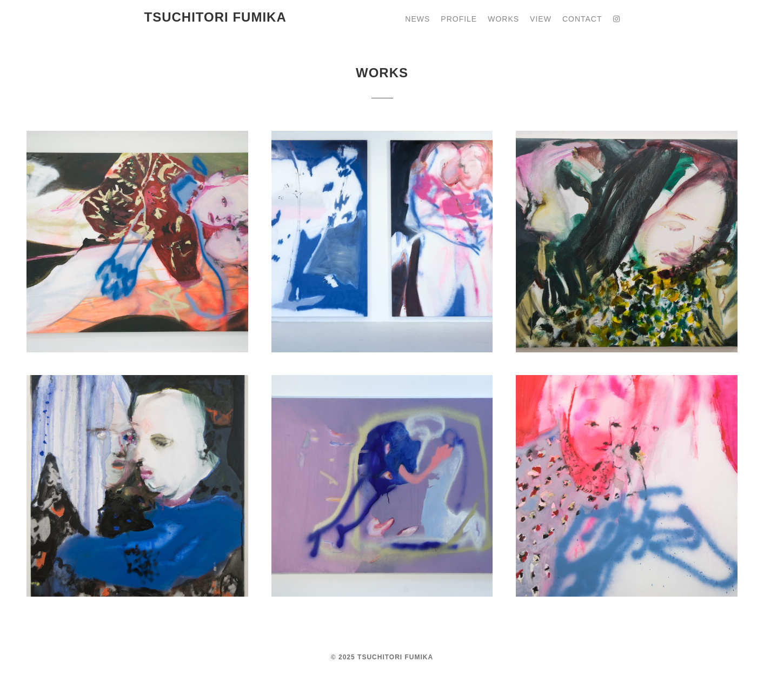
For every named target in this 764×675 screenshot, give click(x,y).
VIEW (541, 19)
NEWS (417, 19)
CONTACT (582, 19)
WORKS (503, 19)
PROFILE (459, 19)
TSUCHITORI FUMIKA (215, 17)
